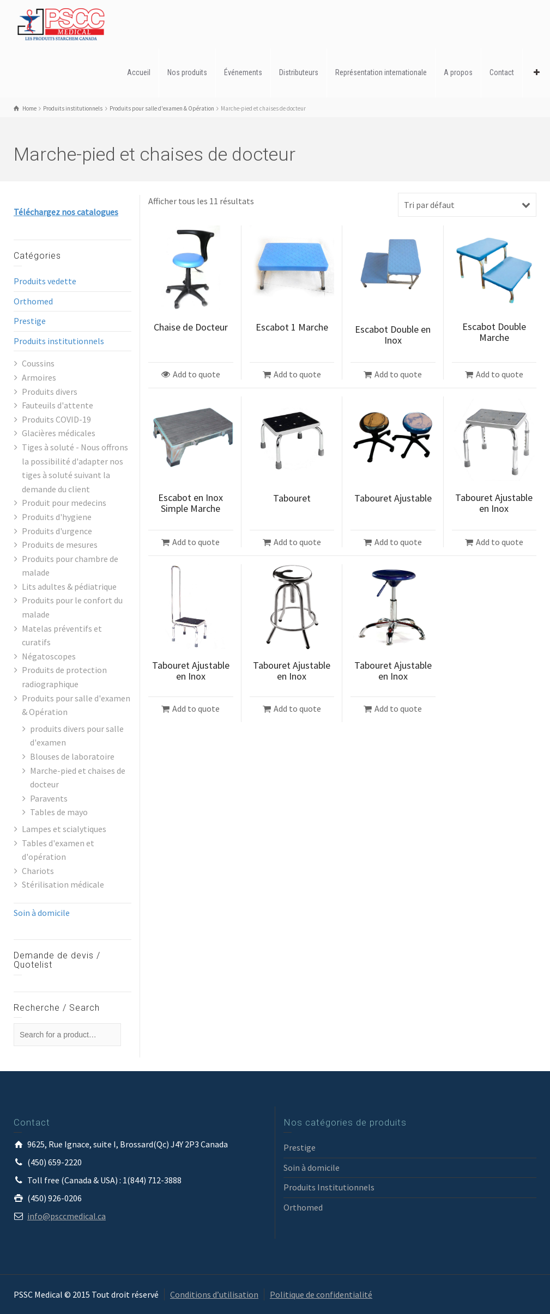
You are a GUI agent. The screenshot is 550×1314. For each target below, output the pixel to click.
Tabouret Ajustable (393, 498)
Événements (243, 72)
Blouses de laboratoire (72, 756)
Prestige (30, 320)
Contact (501, 72)
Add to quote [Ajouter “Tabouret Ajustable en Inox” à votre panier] (499, 541)
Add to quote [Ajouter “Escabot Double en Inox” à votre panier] (398, 374)
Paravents (49, 798)
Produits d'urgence (57, 530)
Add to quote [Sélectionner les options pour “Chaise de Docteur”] (196, 374)
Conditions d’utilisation (214, 1294)
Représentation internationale (381, 72)
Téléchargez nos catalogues (66, 211)
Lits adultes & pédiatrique (69, 586)
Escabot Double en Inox (393, 334)
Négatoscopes (49, 656)
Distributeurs (298, 72)
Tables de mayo (59, 811)
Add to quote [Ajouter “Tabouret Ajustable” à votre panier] (398, 541)
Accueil (138, 72)
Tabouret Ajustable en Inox (494, 503)
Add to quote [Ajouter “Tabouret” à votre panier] (297, 541)
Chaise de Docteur (191, 327)
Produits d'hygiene (57, 516)
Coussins (38, 363)
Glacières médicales (58, 432)
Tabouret (292, 498)
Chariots (38, 870)
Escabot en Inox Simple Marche (190, 503)
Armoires (39, 377)
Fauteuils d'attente (57, 405)
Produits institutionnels (59, 340)
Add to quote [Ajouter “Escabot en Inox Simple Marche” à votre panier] (196, 541)
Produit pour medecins (64, 502)
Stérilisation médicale (63, 884)
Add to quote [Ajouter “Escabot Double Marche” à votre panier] (499, 374)
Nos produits (187, 72)
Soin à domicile (42, 912)
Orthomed (33, 301)
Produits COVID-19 (56, 419)
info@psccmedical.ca (66, 1216)
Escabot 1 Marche (292, 327)
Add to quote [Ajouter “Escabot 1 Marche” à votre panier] (297, 374)
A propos (458, 72)
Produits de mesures (60, 544)
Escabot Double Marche (494, 332)
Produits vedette (45, 281)
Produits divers (49, 391)
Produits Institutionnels (328, 1187)
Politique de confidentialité (321, 1294)
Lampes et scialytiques (64, 828)
